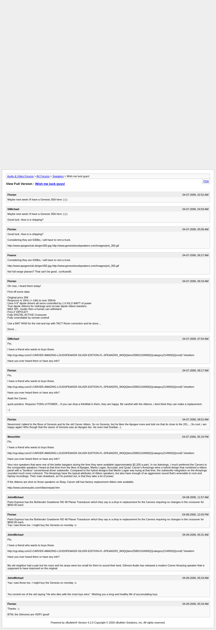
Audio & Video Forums (20, 176)
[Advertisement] (108, 13)
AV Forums (43, 176)
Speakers (58, 176)
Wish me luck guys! (50, 184)
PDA (206, 181)
